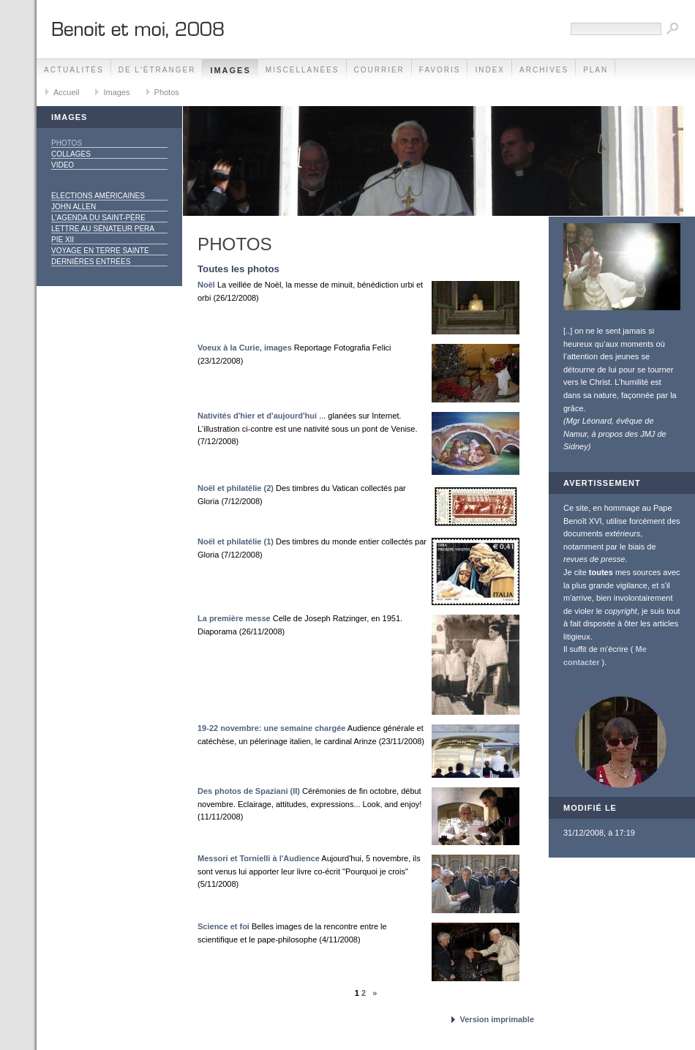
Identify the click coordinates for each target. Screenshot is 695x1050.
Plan (595, 70)
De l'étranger (157, 70)
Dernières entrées (90, 262)
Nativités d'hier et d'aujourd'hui (257, 415)
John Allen (73, 207)
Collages (71, 154)
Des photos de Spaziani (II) (249, 791)
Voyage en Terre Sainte (100, 251)
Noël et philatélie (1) (236, 541)
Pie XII (62, 240)
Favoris (440, 70)
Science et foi (223, 926)
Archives (543, 70)
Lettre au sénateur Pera (102, 229)
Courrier (379, 70)
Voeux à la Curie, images (245, 347)
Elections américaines (98, 196)
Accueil (66, 92)
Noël (206, 284)
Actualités (74, 70)
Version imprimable (497, 1019)
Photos (166, 92)
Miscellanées (302, 70)
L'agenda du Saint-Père (98, 218)
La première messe (234, 618)
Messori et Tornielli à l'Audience (259, 858)
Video (62, 165)
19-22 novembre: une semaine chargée (271, 728)
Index (490, 70)
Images (230, 70)
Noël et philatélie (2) (236, 488)
